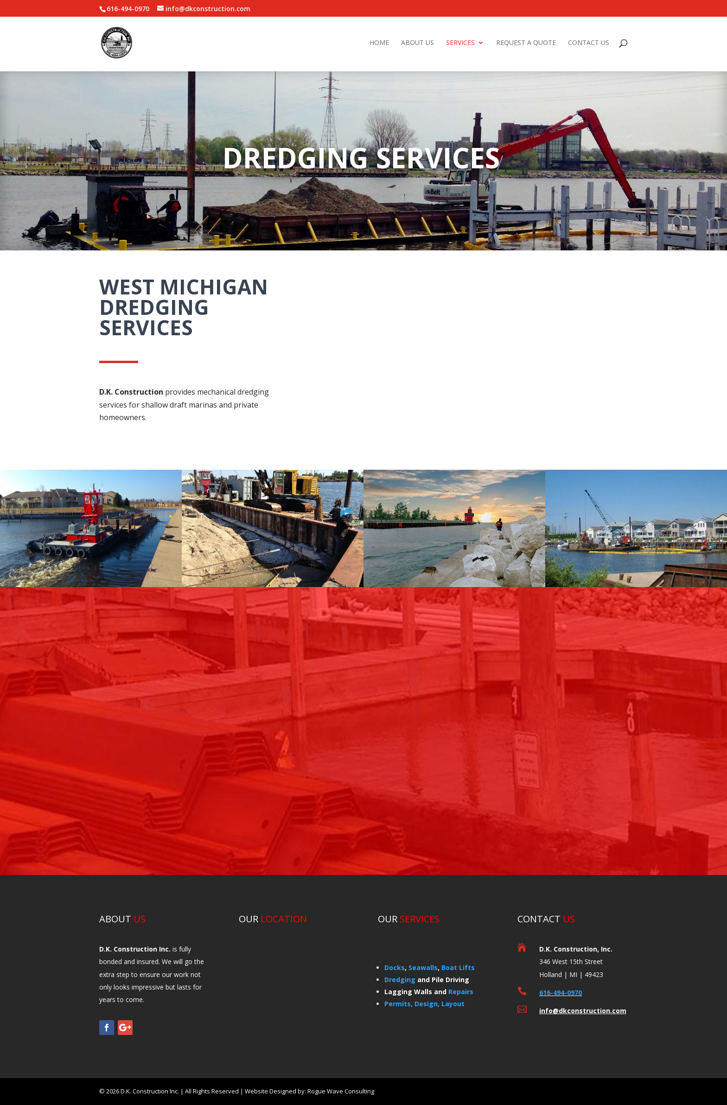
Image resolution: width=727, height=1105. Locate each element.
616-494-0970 (560, 992)
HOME (379, 43)
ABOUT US (417, 43)
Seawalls (423, 967)
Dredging (399, 979)
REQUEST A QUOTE (526, 43)
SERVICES (460, 43)
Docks (394, 967)
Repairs (460, 991)
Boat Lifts (458, 967)
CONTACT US (588, 43)
